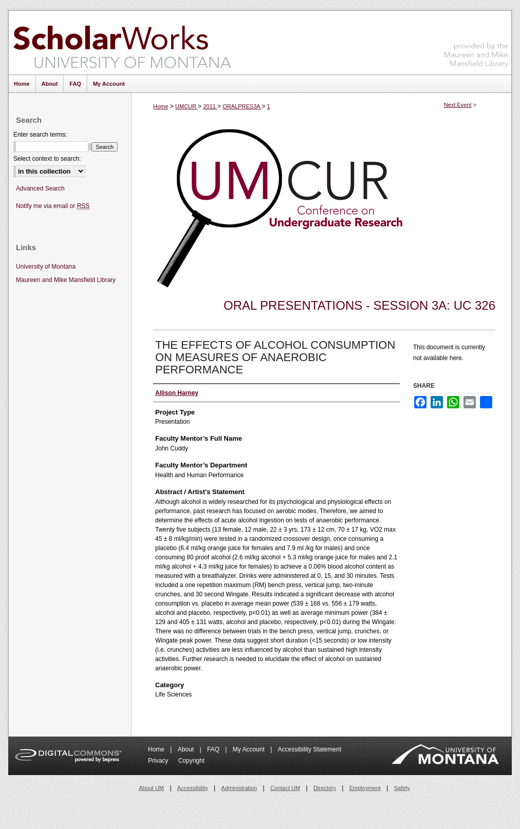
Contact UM (285, 788)
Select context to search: (47, 158)
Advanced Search (40, 188)
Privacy (159, 760)
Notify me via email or (52, 206)
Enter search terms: (40, 134)
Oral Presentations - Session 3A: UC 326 (359, 305)
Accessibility (192, 788)
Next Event (458, 105)
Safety (402, 788)
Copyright (191, 760)
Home (160, 106)
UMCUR (186, 106)
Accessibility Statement (309, 749)
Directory (324, 788)
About (187, 749)
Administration (239, 788)
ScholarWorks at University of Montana (122, 42)
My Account (249, 749)
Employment (365, 788)
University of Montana (46, 266)
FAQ (214, 749)
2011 (210, 106)
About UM (151, 788)
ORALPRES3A (242, 106)
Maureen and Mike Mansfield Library (476, 41)
